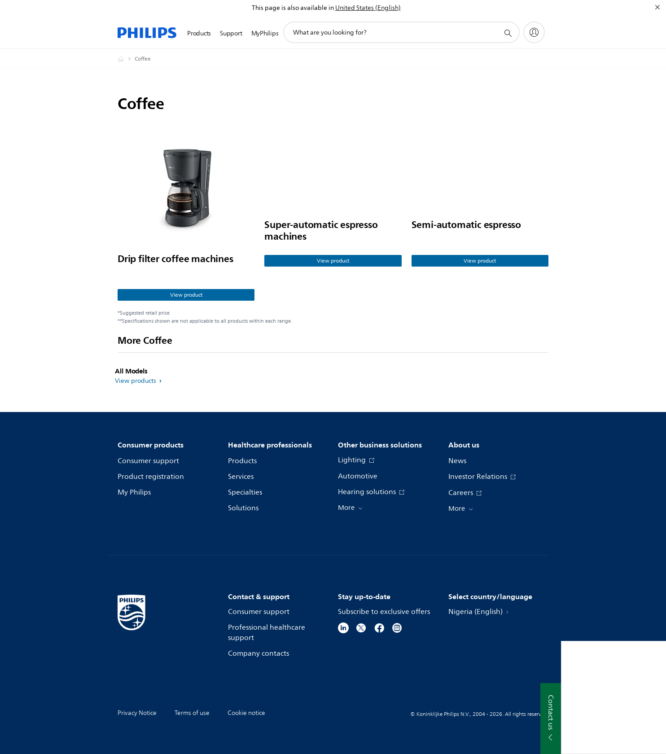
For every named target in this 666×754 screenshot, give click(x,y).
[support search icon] (507, 32)
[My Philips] (534, 32)
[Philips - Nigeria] (126, 58)
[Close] (657, 7)
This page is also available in (293, 8)
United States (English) (368, 8)
